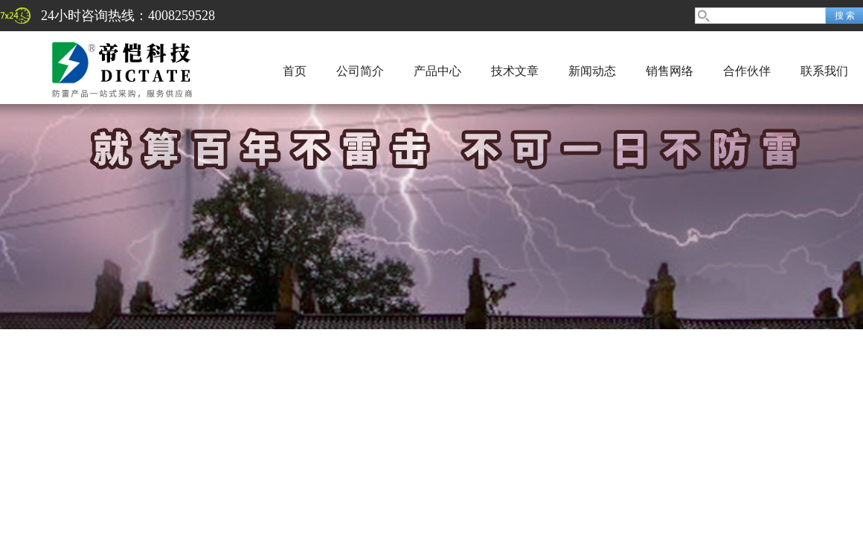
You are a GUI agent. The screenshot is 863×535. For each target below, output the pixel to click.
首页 (295, 71)
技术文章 (515, 71)
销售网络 (669, 71)
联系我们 (824, 71)
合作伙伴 (747, 71)
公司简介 (360, 71)
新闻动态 (592, 71)
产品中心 (437, 71)
